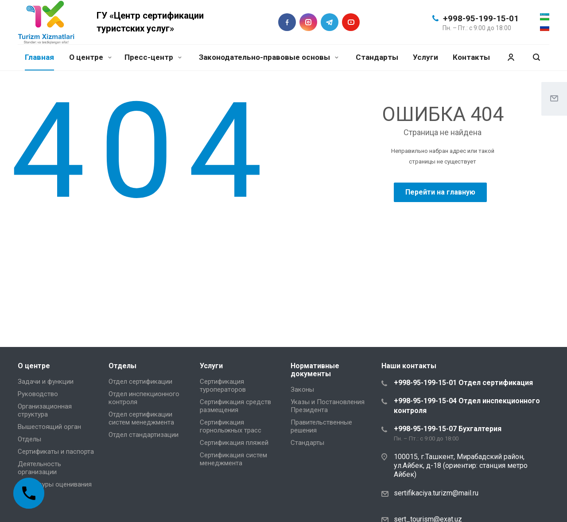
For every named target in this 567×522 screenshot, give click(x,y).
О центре (90, 57)
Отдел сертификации (140, 382)
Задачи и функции (46, 382)
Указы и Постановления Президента (328, 406)
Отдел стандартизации (144, 435)
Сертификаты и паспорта (56, 452)
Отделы (29, 439)
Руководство (38, 394)
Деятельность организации (39, 468)
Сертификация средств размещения (235, 406)
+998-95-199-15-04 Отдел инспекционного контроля (467, 406)
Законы (302, 389)
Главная (39, 57)
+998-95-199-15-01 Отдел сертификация (463, 382)
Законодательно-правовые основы (268, 57)
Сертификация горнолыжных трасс (230, 426)
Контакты (471, 57)
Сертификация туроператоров (223, 385)
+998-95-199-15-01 (481, 18)
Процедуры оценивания (55, 484)
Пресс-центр (153, 57)
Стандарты (377, 57)
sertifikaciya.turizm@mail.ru (436, 493)
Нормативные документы (315, 370)
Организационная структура (45, 410)
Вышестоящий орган (49, 427)
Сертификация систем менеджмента (233, 459)
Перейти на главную (440, 192)
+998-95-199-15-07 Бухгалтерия (447, 429)
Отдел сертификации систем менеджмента (141, 418)
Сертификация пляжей (234, 443)
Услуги (425, 57)
